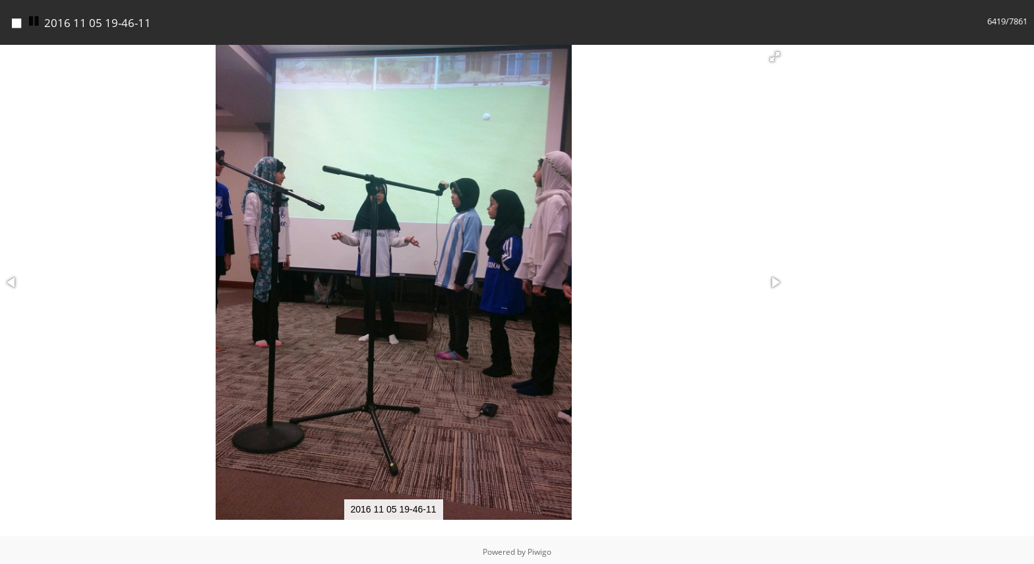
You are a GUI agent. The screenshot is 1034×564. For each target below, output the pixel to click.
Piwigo (539, 548)
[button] (774, 53)
